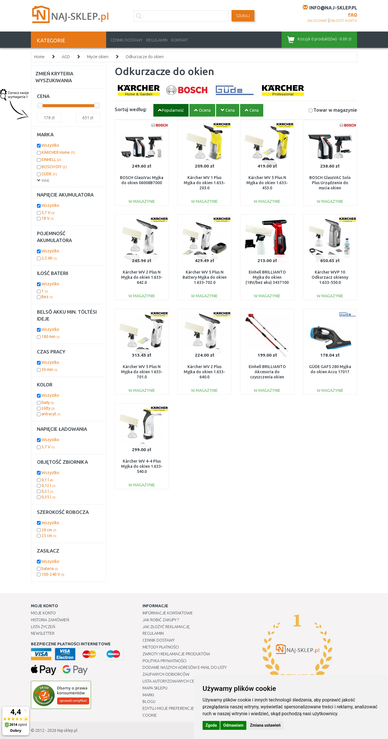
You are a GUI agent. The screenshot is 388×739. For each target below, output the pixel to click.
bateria (49, 568)
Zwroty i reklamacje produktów (176, 654)
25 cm (48, 535)
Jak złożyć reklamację (166, 626)
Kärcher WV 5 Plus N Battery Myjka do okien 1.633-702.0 (205, 277)
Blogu (148, 701)
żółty (48, 408)
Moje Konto (43, 613)
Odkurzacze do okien (145, 56)
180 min (50, 336)
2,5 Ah (49, 258)
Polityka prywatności (164, 661)
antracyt (50, 414)
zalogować (317, 20)
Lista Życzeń (43, 626)
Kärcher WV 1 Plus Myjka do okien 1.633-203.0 (204, 182)
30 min (49, 369)
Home (39, 56)
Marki (148, 695)
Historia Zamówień (50, 620)
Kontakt (179, 40)
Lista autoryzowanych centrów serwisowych (189, 681)
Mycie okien (97, 56)
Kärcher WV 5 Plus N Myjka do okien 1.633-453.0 (267, 182)
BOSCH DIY (54, 166)
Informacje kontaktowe (167, 613)
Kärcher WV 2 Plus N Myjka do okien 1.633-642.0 (142, 277)
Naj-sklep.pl (67, 730)
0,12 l (48, 485)
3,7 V (48, 212)
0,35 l (48, 497)
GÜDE (49, 174)
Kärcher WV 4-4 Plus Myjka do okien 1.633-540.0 (142, 466)
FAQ (352, 14)
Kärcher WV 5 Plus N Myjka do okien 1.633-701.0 (142, 371)
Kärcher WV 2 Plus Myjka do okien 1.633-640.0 (204, 371)
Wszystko (50, 145)
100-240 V (52, 574)
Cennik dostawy (126, 40)
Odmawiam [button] (233, 725)
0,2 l (47, 491)
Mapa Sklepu (154, 688)
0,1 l (47, 479)
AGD (66, 56)
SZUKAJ (243, 15)
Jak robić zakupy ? (160, 620)
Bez (47, 296)
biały (47, 402)
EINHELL (51, 159)
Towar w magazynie (335, 110)
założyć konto (343, 20)
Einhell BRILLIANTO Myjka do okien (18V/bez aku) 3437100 (267, 277)
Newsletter (42, 633)
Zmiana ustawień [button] (265, 725)
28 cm (48, 530)
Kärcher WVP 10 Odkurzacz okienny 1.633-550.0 (330, 277)
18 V (47, 218)
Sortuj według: (131, 109)
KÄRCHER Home (58, 152)
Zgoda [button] (211, 725)
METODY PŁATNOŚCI (160, 647)
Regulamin (156, 40)
